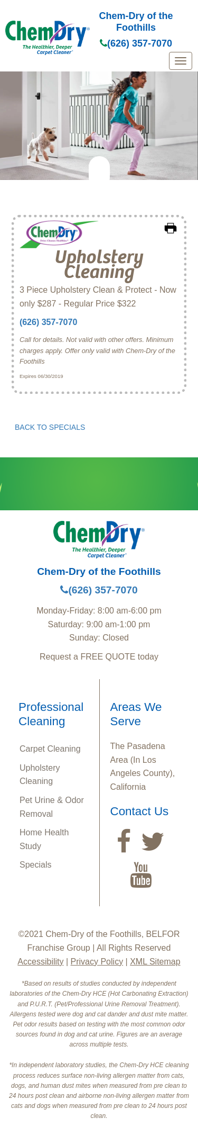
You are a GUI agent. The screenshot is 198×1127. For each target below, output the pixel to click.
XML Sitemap (155, 961)
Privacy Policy (97, 961)
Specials (35, 864)
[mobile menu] (180, 61)
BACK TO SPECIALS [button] (50, 427)
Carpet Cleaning (50, 748)
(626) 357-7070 (136, 43)
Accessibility (40, 961)
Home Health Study (44, 839)
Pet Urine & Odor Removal (52, 807)
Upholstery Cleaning (40, 774)
